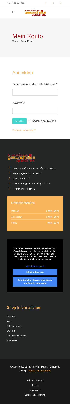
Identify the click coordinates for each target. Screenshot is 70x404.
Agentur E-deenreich (39, 370)
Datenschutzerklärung (35, 395)
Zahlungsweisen (14, 326)
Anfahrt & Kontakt (35, 380)
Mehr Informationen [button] (35, 266)
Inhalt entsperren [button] (35, 272)
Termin (35, 385)
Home (15, 41)
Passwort (25, 102)
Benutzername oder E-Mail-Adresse (35, 83)
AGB (9, 321)
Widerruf (11, 331)
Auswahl (11, 316)
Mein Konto (12, 340)
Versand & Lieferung (16, 336)
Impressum (35, 390)
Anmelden (19, 121)
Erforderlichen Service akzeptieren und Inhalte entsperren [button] (35, 281)
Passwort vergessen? (24, 130)
